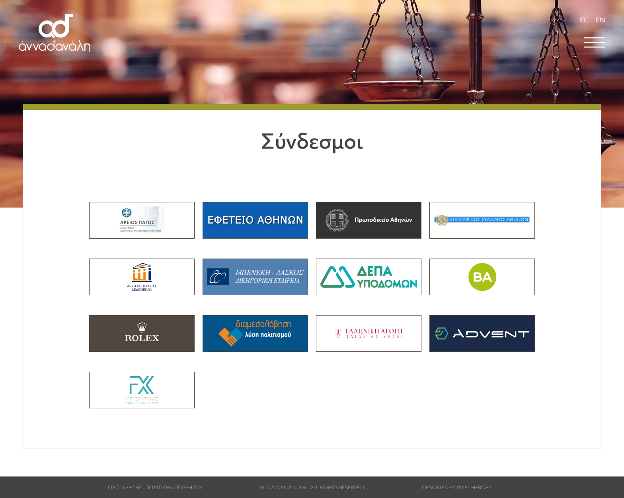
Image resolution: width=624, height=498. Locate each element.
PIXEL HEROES (474, 488)
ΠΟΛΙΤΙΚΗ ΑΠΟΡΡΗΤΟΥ (173, 488)
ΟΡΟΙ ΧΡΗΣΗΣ (125, 488)
